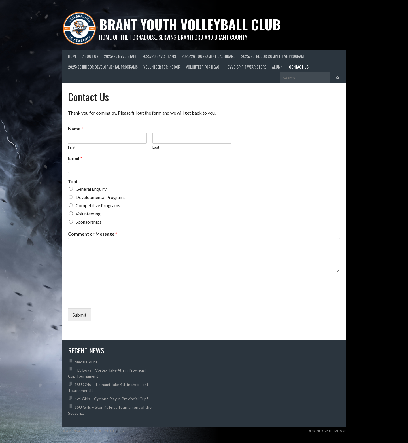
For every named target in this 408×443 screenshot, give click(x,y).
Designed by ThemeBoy (327, 431)
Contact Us (299, 67)
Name (75, 128)
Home (72, 56)
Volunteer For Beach (204, 67)
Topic (74, 181)
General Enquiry (91, 189)
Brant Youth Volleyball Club (190, 24)
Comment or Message (92, 233)
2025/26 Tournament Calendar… (208, 56)
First (71, 147)
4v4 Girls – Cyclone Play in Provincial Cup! (111, 398)
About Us (90, 56)
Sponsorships (88, 221)
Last (155, 147)
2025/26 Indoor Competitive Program (272, 56)
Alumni (277, 67)
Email (75, 158)
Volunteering (88, 213)
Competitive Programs (98, 205)
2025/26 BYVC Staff (120, 56)
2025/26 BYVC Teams (159, 56)
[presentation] (111, 299)
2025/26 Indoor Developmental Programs (103, 67)
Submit (79, 314)
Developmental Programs (101, 197)
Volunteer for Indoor (161, 67)
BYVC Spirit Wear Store (246, 67)
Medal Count (86, 361)
